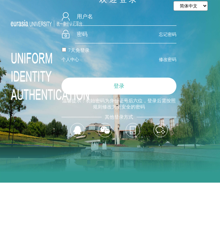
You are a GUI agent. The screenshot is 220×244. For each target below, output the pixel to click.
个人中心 (70, 59)
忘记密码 (167, 34)
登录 (119, 86)
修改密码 (167, 59)
